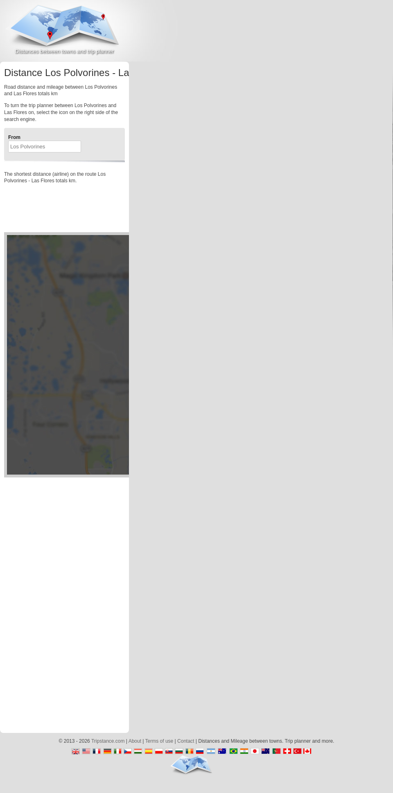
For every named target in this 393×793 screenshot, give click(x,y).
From (14, 137)
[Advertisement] (336, 73)
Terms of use (159, 741)
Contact (185, 741)
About (135, 741)
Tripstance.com (108, 741)
